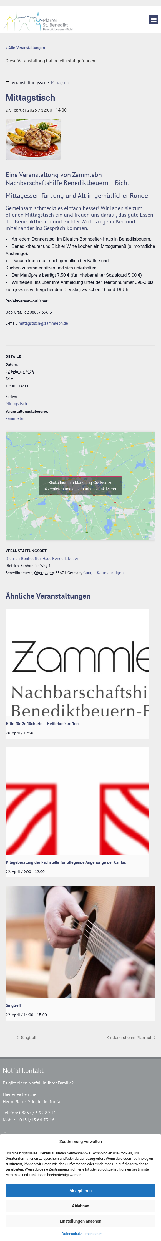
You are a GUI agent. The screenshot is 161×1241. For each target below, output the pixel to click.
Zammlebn (15, 418)
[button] (153, 19)
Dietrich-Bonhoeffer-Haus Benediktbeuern (43, 558)
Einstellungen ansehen (80, 1221)
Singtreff (13, 1005)
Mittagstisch (16, 403)
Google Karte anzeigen (103, 572)
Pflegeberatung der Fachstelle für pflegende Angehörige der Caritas (66, 862)
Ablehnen (80, 1206)
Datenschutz (72, 1234)
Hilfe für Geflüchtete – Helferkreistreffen (42, 723)
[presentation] (77, 662)
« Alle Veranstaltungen (25, 47)
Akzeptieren (80, 1190)
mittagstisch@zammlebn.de (43, 323)
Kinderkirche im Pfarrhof (129, 1037)
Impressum (93, 1234)
